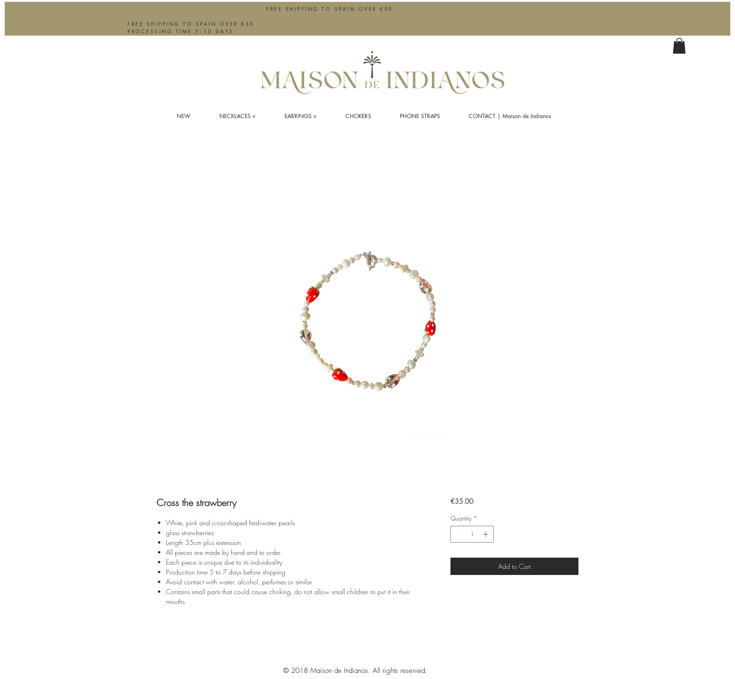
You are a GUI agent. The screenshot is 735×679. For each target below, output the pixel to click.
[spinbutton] (472, 534)
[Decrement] (457, 534)
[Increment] (486, 534)
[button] (679, 45)
